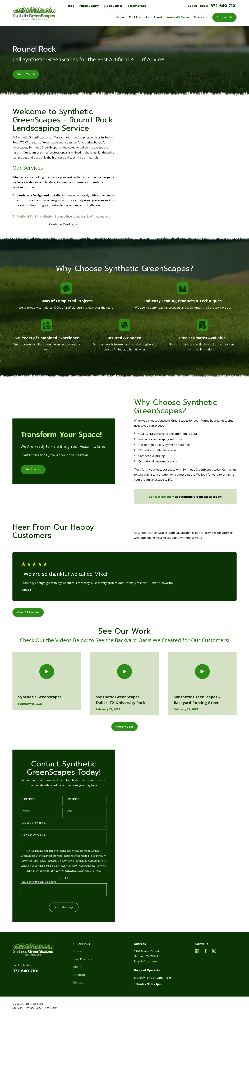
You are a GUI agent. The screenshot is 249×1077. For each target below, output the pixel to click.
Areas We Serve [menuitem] (178, 17)
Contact (78, 982)
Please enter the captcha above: (35, 881)
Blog (71, 6)
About (77, 967)
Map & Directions (145, 961)
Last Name (68, 798)
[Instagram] (214, 951)
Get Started (29, 469)
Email (65, 810)
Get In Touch (26, 74)
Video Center (113, 6)
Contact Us (224, 17)
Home (77, 951)
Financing (79, 975)
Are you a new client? (30, 822)
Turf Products (82, 959)
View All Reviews (28, 612)
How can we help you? (30, 834)
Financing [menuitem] (200, 17)
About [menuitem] (158, 17)
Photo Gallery (89, 6)
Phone (21, 810)
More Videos (124, 726)
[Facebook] (206, 951)
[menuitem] (17, 1008)
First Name (24, 798)
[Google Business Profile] (197, 951)
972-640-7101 (224, 6)
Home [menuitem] (120, 17)
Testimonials (136, 6)
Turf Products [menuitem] (139, 17)
